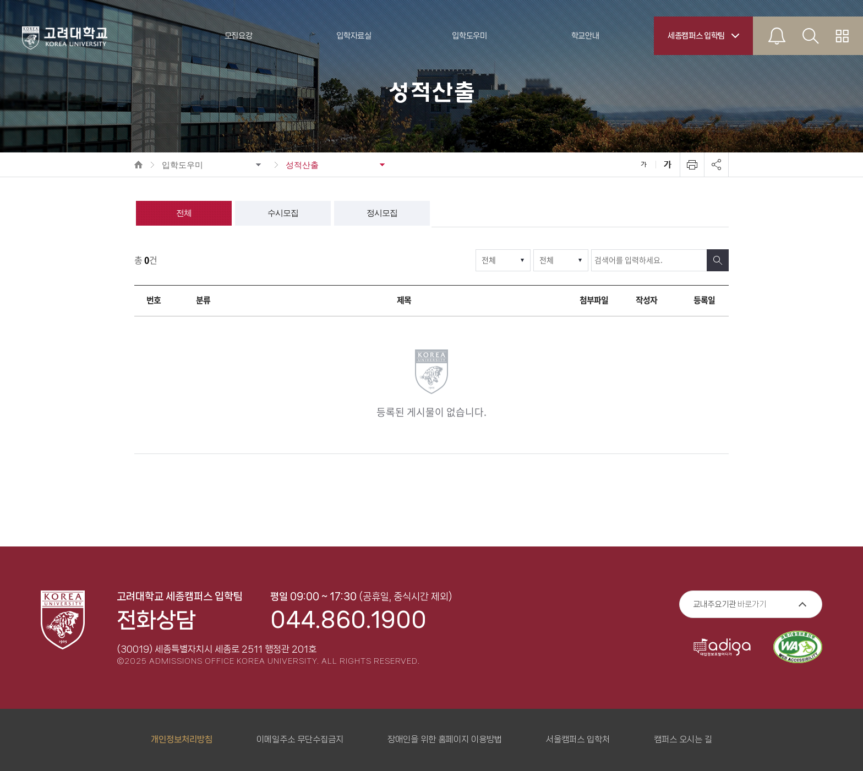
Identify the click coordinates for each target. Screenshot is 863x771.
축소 (643, 164)
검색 (718, 260)
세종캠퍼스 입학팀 (696, 35)
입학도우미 (182, 165)
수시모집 (282, 213)
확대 (668, 164)
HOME (138, 164)
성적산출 (302, 165)
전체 (184, 213)
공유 (716, 164)
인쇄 (692, 164)
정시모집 (382, 213)
